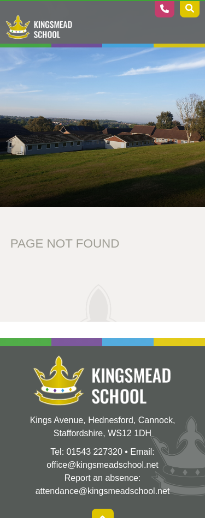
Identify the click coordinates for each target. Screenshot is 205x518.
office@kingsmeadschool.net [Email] (102, 464)
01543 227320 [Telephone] (94, 451)
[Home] (39, 27)
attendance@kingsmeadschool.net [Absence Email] (103, 491)
